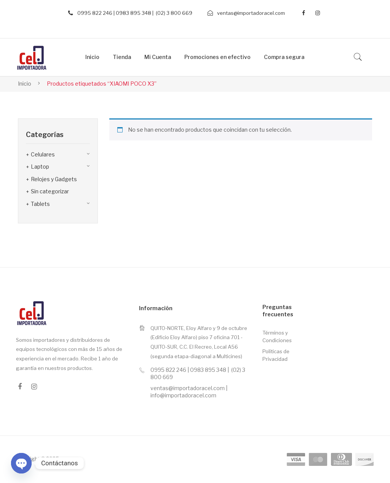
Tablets (40, 204)
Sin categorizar (50, 191)
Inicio (24, 83)
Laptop (40, 166)
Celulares (43, 154)
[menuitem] (92, 57)
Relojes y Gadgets (54, 179)
